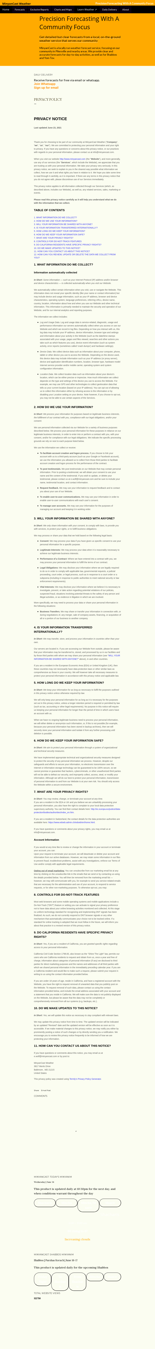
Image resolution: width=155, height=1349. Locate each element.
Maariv (110, 1203)
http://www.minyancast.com (72, 159)
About (125, 9)
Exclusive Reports (39, 9)
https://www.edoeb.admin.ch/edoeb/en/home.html (71, 822)
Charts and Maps (63, 9)
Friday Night (42, 1279)
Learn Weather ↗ (87, 9)
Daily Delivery (109, 9)
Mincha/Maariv (88, 1205)
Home (6, 9)
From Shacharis (77, 1281)
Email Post (46, 1090)
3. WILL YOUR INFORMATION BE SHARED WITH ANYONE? (63, 224)
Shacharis (45, 1203)
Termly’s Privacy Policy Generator (85, 1079)
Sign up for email (46, 87)
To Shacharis (60, 1281)
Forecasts (20, 9)
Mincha (66, 1203)
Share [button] (36, 1090)
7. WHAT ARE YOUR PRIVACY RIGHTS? (53, 238)
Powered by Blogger (77, 1332)
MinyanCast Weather (16, 4)
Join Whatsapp (44, 84)
